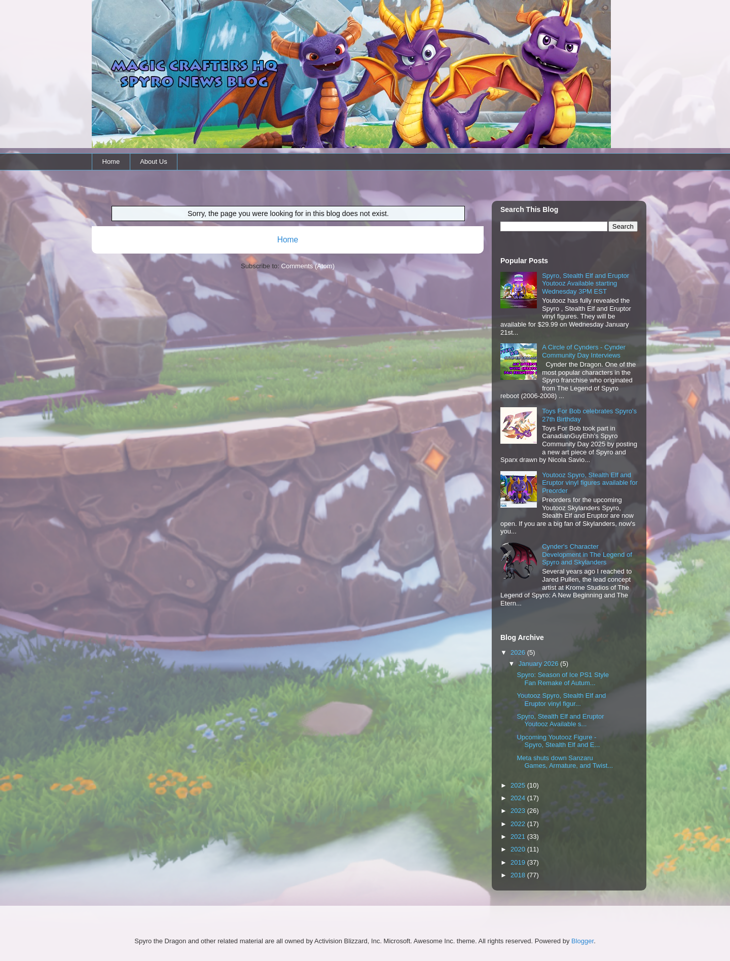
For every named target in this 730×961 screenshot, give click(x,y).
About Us (153, 161)
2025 (518, 785)
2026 (518, 652)
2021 (518, 836)
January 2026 (539, 663)
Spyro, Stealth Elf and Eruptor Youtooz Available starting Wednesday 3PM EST (585, 283)
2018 (518, 875)
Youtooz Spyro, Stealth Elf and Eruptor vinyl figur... (561, 699)
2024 (518, 798)
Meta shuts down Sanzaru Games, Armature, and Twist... (565, 762)
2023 (518, 810)
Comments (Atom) (308, 266)
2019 (518, 862)
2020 (518, 849)
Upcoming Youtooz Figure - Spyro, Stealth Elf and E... (558, 741)
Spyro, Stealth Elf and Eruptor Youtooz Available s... (560, 720)
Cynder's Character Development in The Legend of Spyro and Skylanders (587, 554)
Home (111, 161)
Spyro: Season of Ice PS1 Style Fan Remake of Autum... (562, 679)
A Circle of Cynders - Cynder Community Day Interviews (584, 351)
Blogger (582, 941)
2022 (518, 824)
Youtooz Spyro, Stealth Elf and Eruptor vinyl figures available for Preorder (590, 482)
